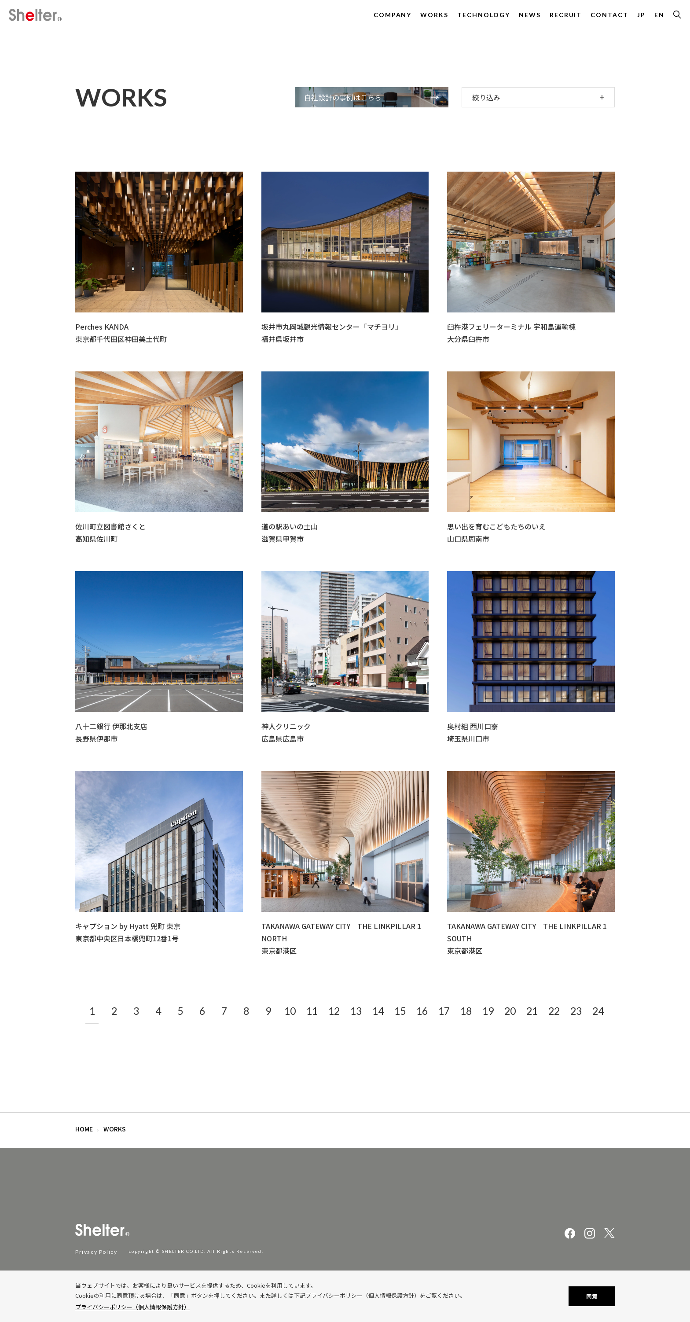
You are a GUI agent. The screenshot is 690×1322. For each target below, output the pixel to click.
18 (466, 1011)
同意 (592, 1296)
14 (378, 1011)
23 (576, 1011)
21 (532, 1011)
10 (290, 1011)
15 (400, 1011)
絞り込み (486, 97)
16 (422, 1011)
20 (510, 1011)
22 (554, 1011)
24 (598, 1011)
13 (356, 1011)
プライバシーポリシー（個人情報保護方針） (132, 1307)
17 (444, 1011)
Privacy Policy (96, 1252)
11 (312, 1011)
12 (334, 1011)
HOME (84, 1128)
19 (488, 1011)
